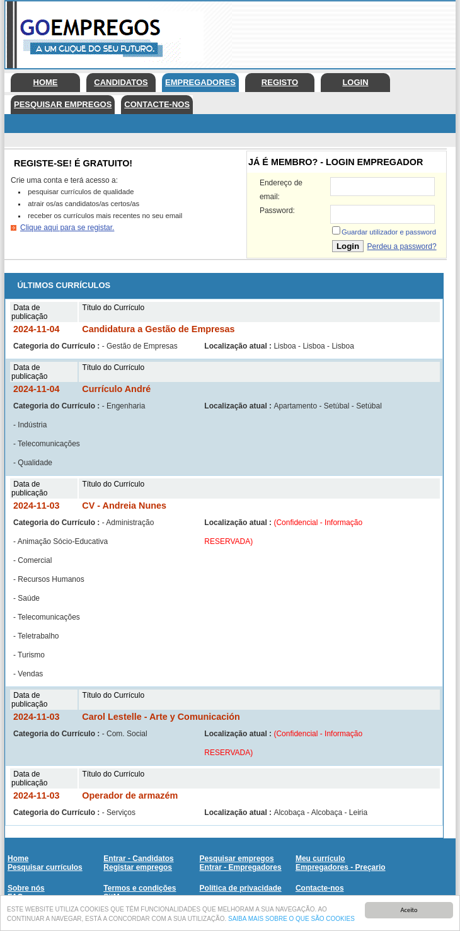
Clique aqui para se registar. (67, 227)
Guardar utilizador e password (389, 232)
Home (45, 82)
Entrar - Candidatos (138, 858)
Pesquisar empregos (63, 104)
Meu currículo (320, 858)
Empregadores (200, 82)
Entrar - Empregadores (241, 867)
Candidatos (120, 82)
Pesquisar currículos (45, 867)
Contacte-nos (157, 104)
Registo (280, 82)
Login (355, 82)
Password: (277, 210)
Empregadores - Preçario (341, 867)
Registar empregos (137, 867)
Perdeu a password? (402, 246)
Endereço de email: (281, 189)
